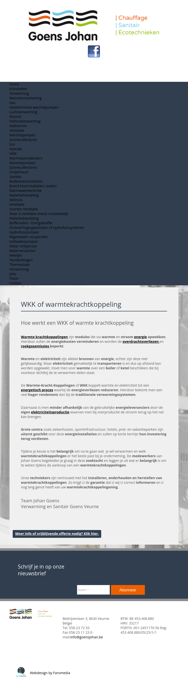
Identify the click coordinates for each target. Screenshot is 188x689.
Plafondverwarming (25, 121)
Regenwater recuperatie (29, 236)
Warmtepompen (23, 135)
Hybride (16, 149)
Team (14, 278)
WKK (13, 153)
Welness (16, 199)
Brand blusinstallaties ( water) (33, 186)
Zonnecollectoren (23, 139)
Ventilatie (17, 130)
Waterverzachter (23, 250)
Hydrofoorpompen (24, 232)
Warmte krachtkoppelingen (44, 337)
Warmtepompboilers (26, 158)
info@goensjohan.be (86, 637)
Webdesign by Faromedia (42, 672)
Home (14, 84)
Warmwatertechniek (26, 190)
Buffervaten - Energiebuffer (31, 223)
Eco (12, 144)
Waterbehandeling (24, 195)
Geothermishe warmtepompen (34, 107)
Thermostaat (20, 264)
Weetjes (16, 255)
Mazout (15, 116)
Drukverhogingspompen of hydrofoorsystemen (47, 227)
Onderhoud (19, 172)
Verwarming (19, 93)
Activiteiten (18, 88)
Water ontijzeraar (23, 246)
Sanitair (16, 176)
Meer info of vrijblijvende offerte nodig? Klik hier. (57, 533)
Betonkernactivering (26, 98)
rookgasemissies (35, 346)
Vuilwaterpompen (24, 241)
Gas (13, 102)
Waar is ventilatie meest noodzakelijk (39, 213)
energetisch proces (37, 390)
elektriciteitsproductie (50, 412)
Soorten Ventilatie (24, 209)
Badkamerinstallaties (26, 181)
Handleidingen (21, 260)
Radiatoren (18, 125)
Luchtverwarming (23, 112)
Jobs (13, 273)
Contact (16, 283)
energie (140, 337)
